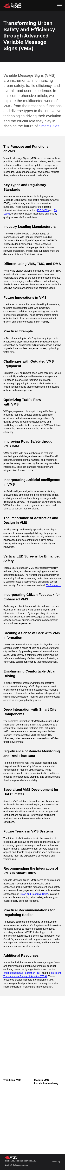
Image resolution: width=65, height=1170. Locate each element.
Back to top (56, 1162)
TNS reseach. (53, 585)
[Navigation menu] (59, 5)
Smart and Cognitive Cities (34, 894)
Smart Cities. (49, 126)
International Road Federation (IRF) (22, 973)
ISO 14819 (43, 210)
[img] (12, 1157)
